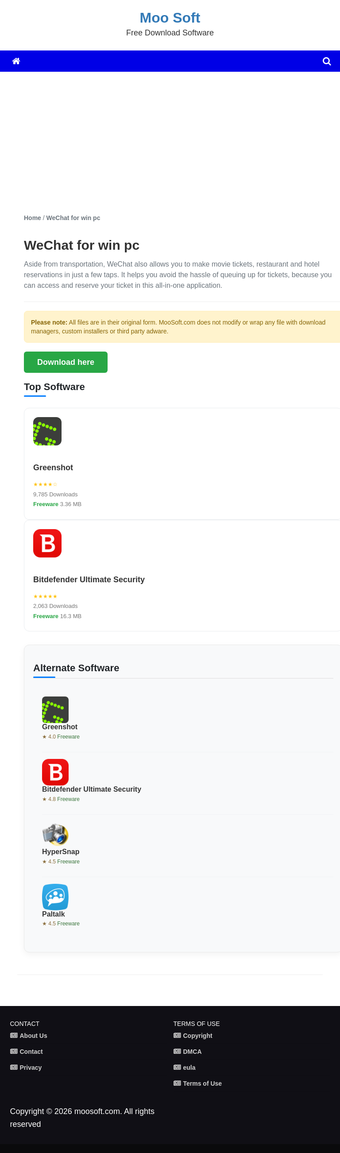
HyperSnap (60, 851)
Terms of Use (202, 1083)
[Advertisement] (178, 143)
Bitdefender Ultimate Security (89, 579)
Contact (31, 1051)
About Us (33, 1035)
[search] (327, 61)
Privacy (31, 1067)
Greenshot (53, 467)
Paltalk (53, 914)
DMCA (192, 1051)
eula (189, 1067)
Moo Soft (170, 18)
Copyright (197, 1035)
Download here (65, 362)
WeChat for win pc (73, 217)
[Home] (16, 61)
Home (32, 217)
